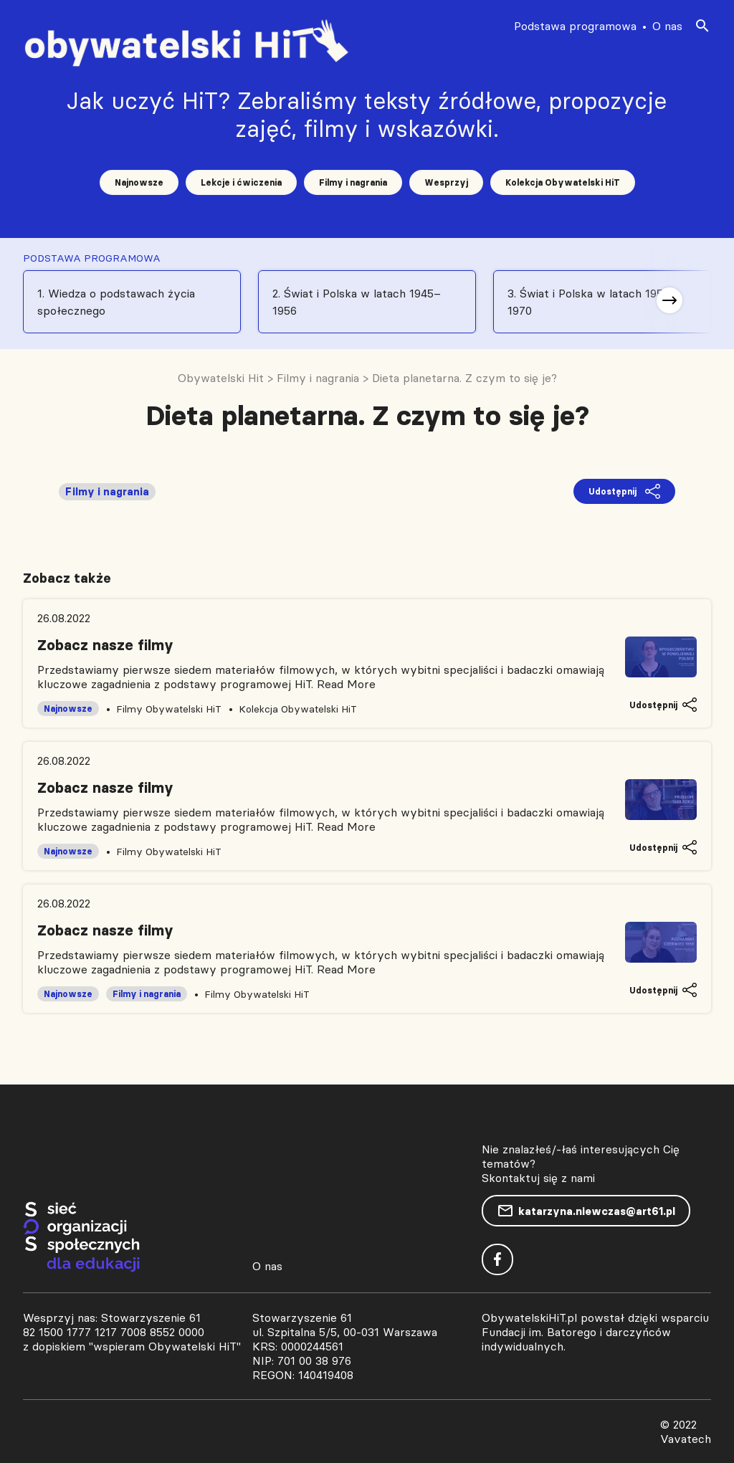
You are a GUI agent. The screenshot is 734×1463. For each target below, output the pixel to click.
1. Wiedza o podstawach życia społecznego (116, 302)
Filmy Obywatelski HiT (168, 708)
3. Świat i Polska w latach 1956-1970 (591, 302)
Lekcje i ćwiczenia (241, 182)
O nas (667, 26)
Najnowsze (139, 182)
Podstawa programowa (575, 26)
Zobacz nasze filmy (105, 645)
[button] (669, 300)
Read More (346, 684)
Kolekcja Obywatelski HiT (562, 182)
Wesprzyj (446, 182)
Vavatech (685, 1438)
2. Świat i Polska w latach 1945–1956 (356, 302)
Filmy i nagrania (353, 182)
